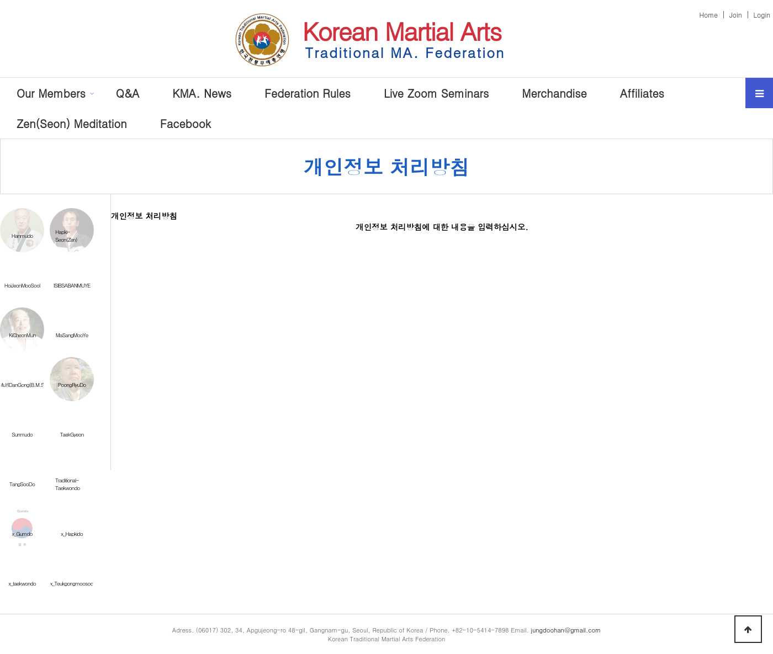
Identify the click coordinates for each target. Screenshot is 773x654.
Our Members (51, 93)
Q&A (128, 93)
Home (708, 14)
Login (762, 14)
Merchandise (554, 93)
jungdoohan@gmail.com (566, 629)
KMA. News (201, 93)
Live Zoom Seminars (436, 93)
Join (735, 14)
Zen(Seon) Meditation (72, 123)
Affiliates (642, 93)
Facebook (185, 123)
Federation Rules (307, 93)
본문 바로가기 (0, 0)
